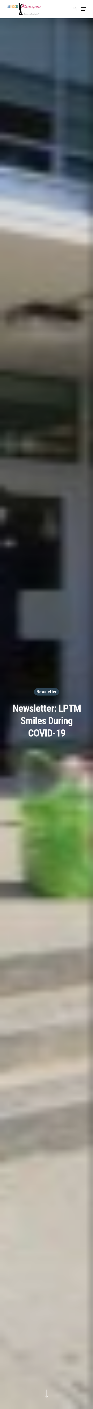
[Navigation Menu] (83, 9)
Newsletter (46, 692)
